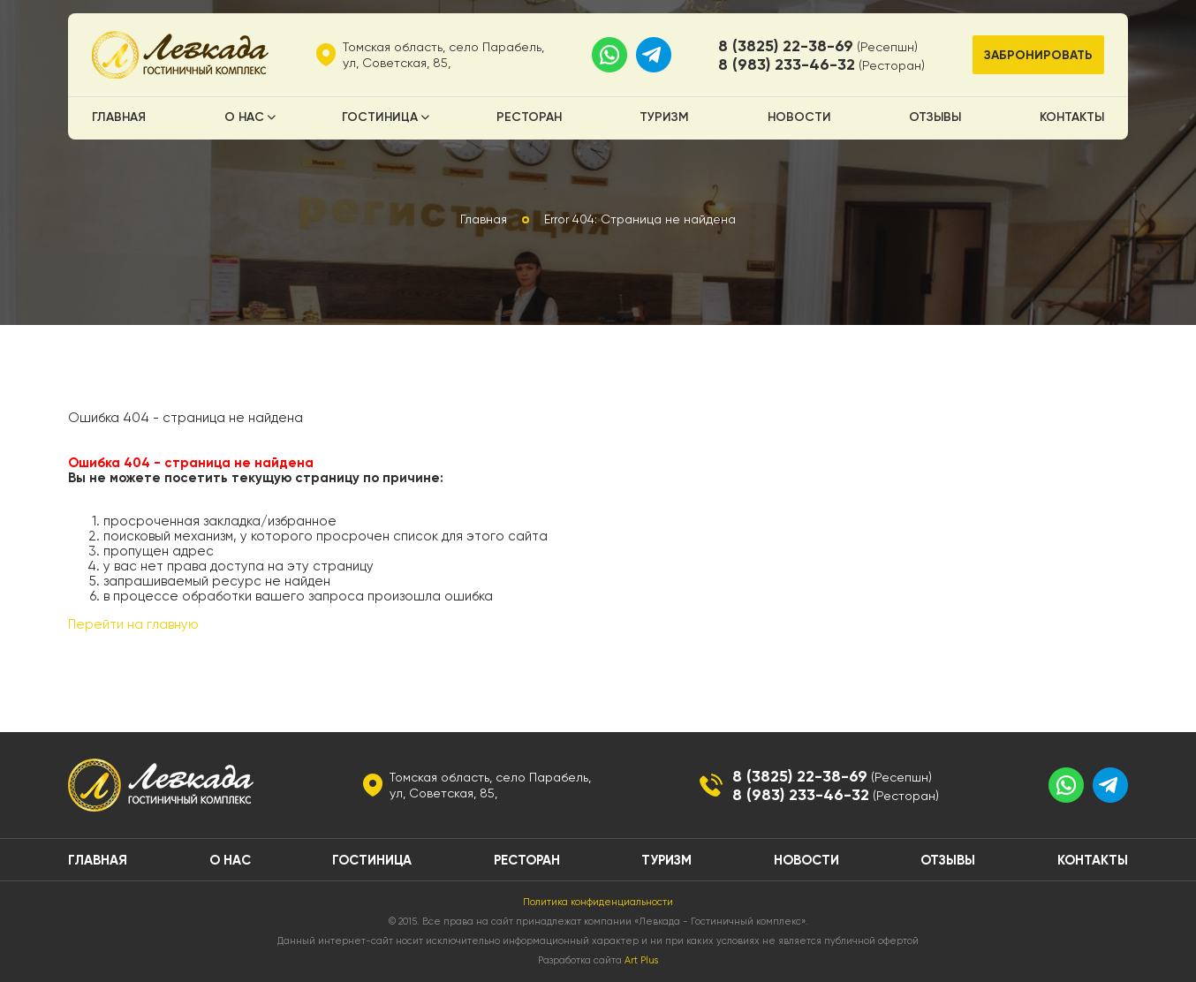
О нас (244, 117)
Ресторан (529, 117)
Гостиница (380, 117)
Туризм (664, 117)
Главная (119, 117)
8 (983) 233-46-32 (786, 64)
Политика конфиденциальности (598, 902)
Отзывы (935, 117)
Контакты (1072, 117)
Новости (799, 117)
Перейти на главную (133, 623)
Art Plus (641, 960)
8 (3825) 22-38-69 (785, 45)
